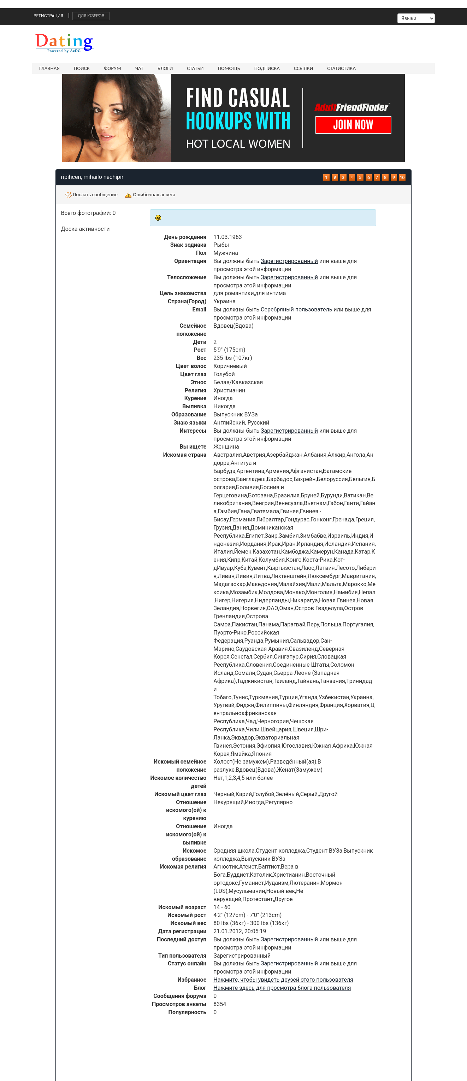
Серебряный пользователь (296, 309)
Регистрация (48, 15)
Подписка (267, 68)
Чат (139, 68)
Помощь (229, 68)
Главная (49, 68)
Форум (112, 68)
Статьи (195, 68)
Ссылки (303, 68)
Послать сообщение (91, 194)
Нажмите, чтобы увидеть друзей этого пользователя (283, 979)
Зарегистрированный (289, 261)
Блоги (165, 68)
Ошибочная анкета (150, 194)
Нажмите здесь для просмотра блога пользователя (282, 987)
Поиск (82, 68)
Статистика (341, 68)
